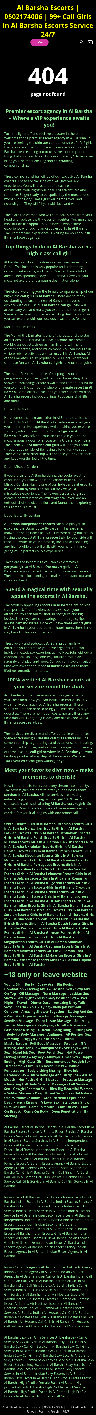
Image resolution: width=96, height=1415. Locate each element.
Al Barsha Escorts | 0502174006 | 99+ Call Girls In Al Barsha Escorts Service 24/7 (48, 21)
